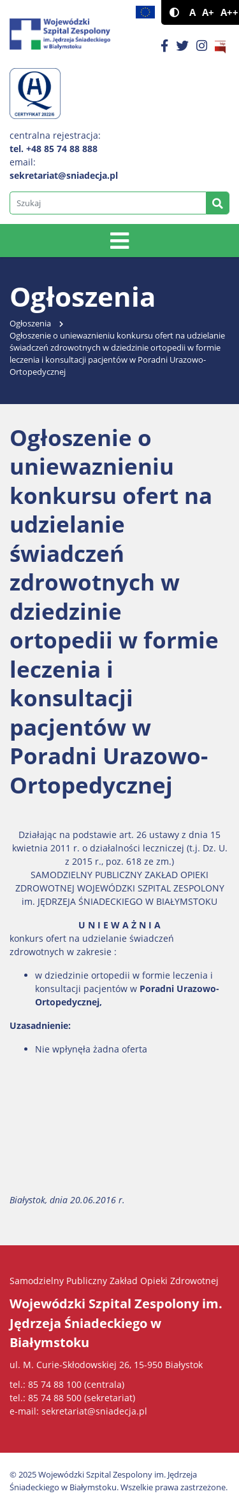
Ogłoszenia (30, 323)
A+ (208, 12)
